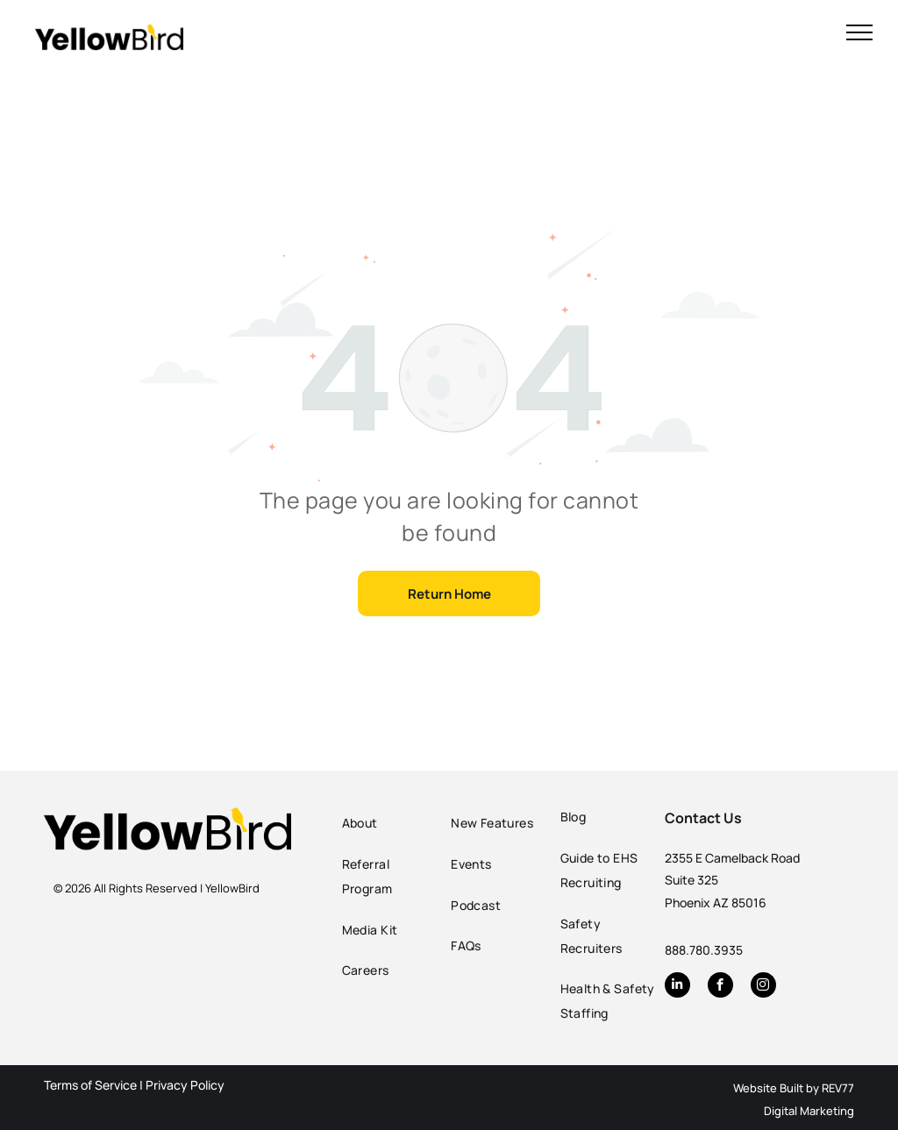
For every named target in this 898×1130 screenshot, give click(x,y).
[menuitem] (392, 823)
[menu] (859, 32)
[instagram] (763, 987)
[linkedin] (677, 987)
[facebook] (720, 987)
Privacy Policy (185, 1085)
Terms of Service (90, 1085)
